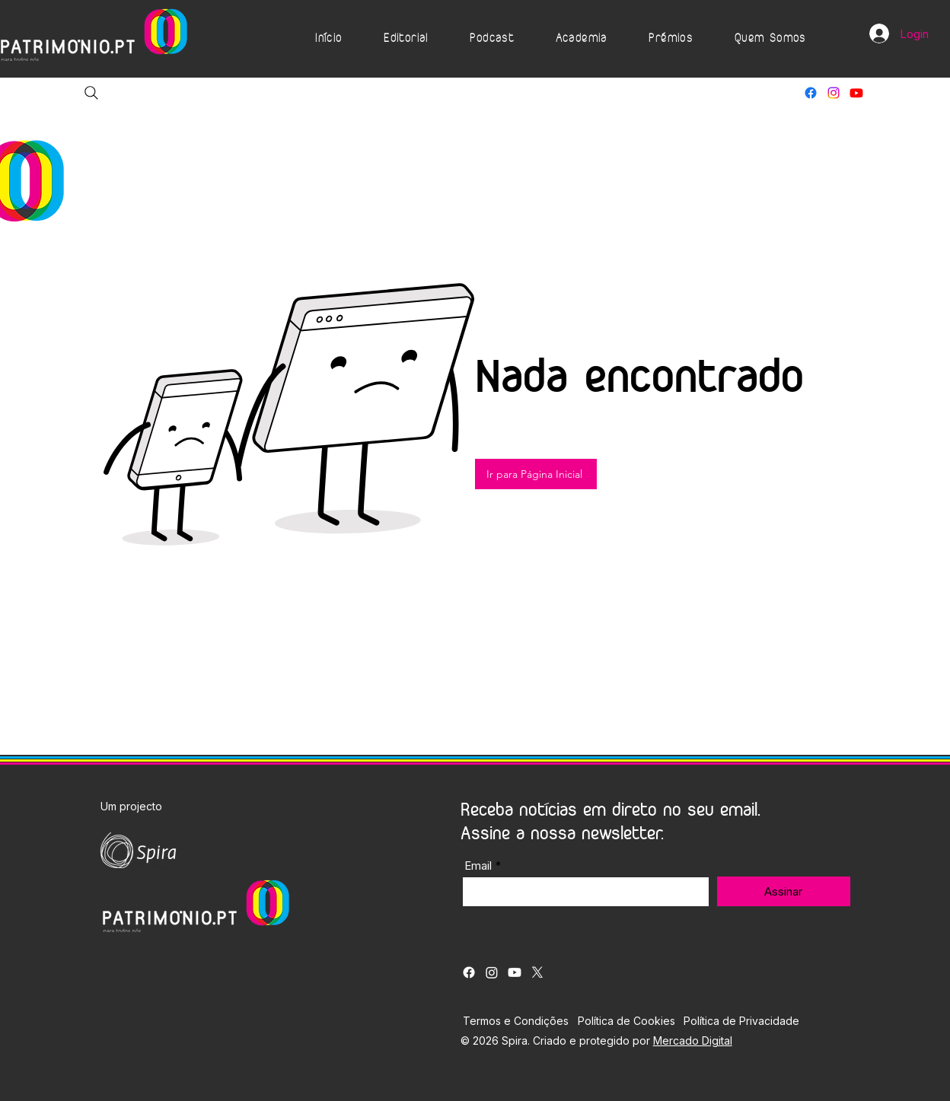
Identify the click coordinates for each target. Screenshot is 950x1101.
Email (478, 865)
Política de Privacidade (741, 1020)
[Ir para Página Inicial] (536, 474)
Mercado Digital (692, 1040)
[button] (406, 39)
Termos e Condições (516, 1020)
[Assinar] (783, 891)
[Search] (91, 93)
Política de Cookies (626, 1020)
